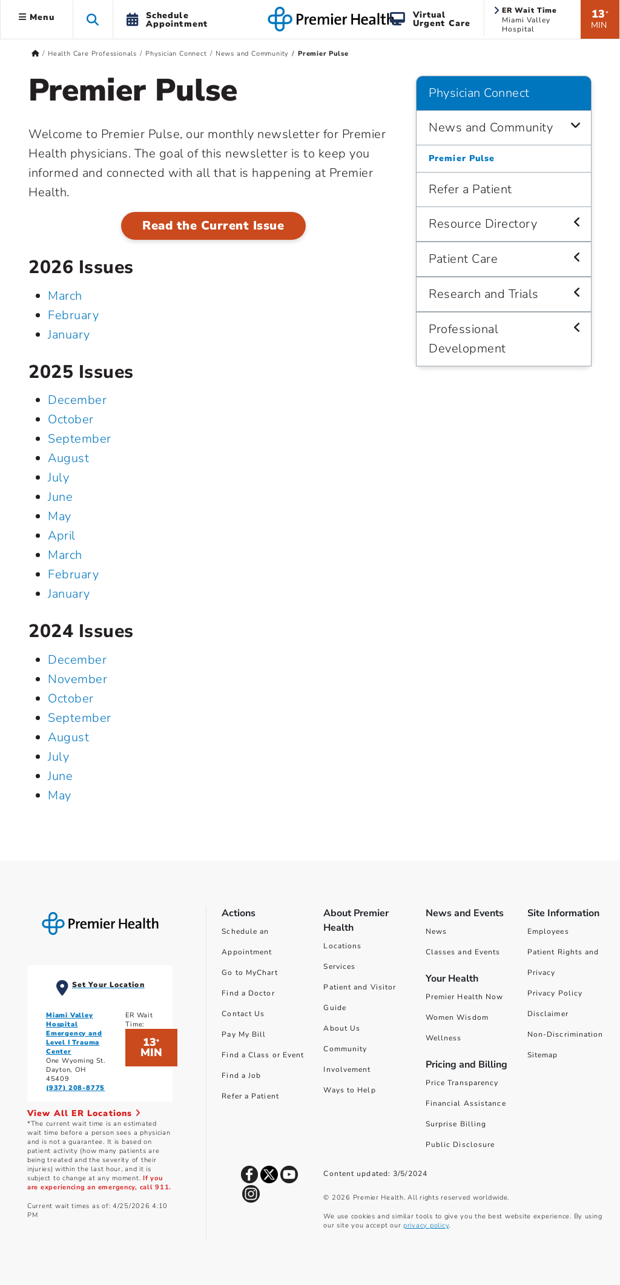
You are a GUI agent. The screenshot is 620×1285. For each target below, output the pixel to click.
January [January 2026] (69, 334)
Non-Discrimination (565, 1034)
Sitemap (542, 1055)
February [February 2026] (73, 315)
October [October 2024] (71, 698)
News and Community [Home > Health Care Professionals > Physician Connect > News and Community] (252, 53)
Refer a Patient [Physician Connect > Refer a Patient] (470, 189)
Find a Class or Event (263, 1055)
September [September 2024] (79, 718)
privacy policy (426, 1225)
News (436, 931)
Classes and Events (463, 952)
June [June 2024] (60, 776)
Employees (548, 931)
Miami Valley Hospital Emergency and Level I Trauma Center (74, 1033)
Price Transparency (462, 1083)
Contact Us (243, 1014)
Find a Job (241, 1075)
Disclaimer (548, 1014)
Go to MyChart (249, 972)
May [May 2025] (59, 516)
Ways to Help (349, 1090)
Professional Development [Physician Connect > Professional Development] (467, 339)
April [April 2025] (62, 535)
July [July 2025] (58, 477)
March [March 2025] (65, 555)
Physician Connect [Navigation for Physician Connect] (479, 93)
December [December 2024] (77, 660)
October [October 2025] (71, 419)
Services (339, 966)
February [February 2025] (73, 574)
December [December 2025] (77, 400)
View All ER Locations (84, 1113)
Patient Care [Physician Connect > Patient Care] (463, 259)
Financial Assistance (466, 1103)
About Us (341, 1028)
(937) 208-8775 (75, 1087)
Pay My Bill (244, 1034)
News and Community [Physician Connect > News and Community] (491, 127)
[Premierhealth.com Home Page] (35, 53)
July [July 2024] (58, 756)
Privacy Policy (554, 993)
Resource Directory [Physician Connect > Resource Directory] (483, 224)
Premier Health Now (465, 997)
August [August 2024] (68, 737)
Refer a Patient (250, 1096)
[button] (93, 19)
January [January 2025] (69, 594)
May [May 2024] (59, 795)
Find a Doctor (248, 993)
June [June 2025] (60, 497)
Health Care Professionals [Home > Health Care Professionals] (92, 53)
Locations (342, 946)
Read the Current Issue (213, 225)
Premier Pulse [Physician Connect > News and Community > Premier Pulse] (462, 158)
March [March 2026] (65, 296)
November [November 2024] (77, 679)
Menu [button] (36, 17)
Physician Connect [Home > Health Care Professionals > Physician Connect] (176, 53)
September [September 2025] (79, 439)
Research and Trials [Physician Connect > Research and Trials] (484, 294)
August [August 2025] (68, 458)
